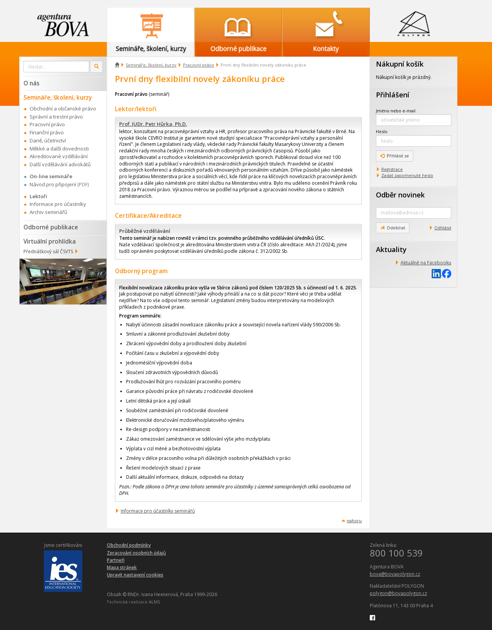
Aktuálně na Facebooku (426, 262)
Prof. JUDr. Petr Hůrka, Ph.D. (153, 123)
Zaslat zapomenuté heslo (407, 175)
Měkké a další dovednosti (59, 148)
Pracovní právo (198, 65)
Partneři (116, 560)
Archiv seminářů (48, 212)
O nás (31, 83)
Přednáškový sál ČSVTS (48, 251)
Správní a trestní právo (56, 116)
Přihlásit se (394, 156)
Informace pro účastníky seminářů (158, 511)
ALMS (154, 602)
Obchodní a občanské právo (63, 108)
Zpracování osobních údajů (136, 553)
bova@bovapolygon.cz (395, 574)
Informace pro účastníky (58, 204)
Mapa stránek (122, 567)
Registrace (392, 169)
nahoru (354, 520)
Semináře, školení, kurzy (151, 65)
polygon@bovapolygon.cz (398, 593)
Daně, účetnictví (48, 140)
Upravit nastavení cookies (135, 575)
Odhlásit (442, 228)
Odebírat (392, 228)
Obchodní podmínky (129, 545)
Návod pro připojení (53, 184)
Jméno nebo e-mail (396, 111)
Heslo (381, 131)
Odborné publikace (50, 227)
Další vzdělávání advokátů (60, 164)
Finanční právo (47, 132)
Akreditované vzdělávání (59, 156)
